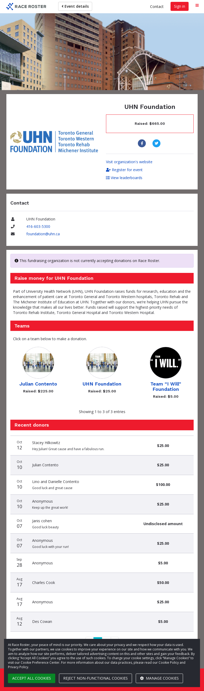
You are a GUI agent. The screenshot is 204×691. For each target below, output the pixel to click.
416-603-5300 (38, 226)
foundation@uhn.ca (43, 233)
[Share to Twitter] (157, 143)
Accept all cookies (31, 678)
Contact (157, 6)
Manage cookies (159, 678)
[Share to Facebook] (142, 143)
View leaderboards (124, 177)
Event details (75, 6)
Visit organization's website (129, 161)
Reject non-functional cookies (95, 678)
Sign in (179, 6)
